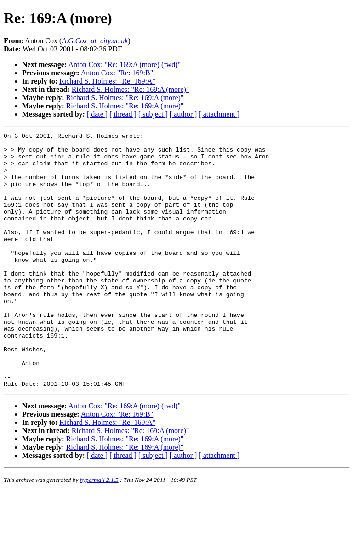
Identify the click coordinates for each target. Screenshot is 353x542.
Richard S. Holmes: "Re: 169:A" (107, 81)
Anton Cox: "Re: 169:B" (117, 73)
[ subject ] (153, 114)
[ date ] (97, 114)
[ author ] (183, 114)
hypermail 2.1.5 (99, 530)
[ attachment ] (219, 114)
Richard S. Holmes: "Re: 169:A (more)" (130, 89)
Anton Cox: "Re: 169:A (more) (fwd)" (124, 64)
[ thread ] (123, 114)
